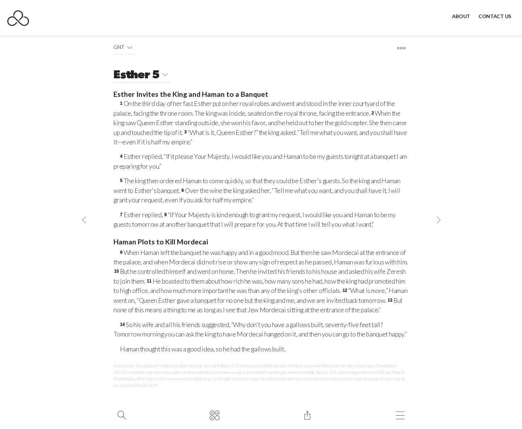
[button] (129, 47)
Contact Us (494, 16)
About (461, 16)
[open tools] (401, 48)
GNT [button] (124, 47)
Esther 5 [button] (141, 75)
